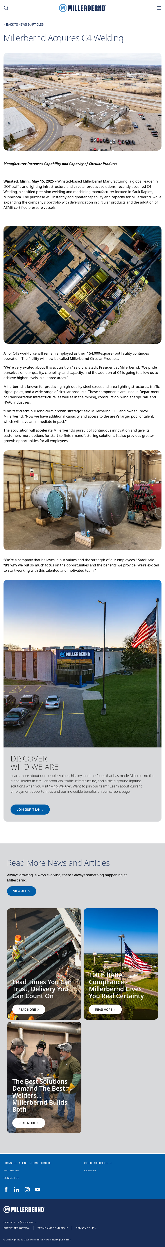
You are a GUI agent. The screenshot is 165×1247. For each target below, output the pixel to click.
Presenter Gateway (17, 1228)
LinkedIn (16, 1189)
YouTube (37, 1189)
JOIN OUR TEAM (30, 809)
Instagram (27, 1189)
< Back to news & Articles (24, 24)
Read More (28, 1009)
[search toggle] (6, 7)
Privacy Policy (86, 1228)
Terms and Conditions (53, 1228)
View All (21, 891)
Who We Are (11, 1170)
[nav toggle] (158, 7)
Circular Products (97, 1163)
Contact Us (11, 1178)
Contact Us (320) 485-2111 (20, 1222)
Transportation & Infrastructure (27, 1163)
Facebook (6, 1189)
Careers (90, 1170)
